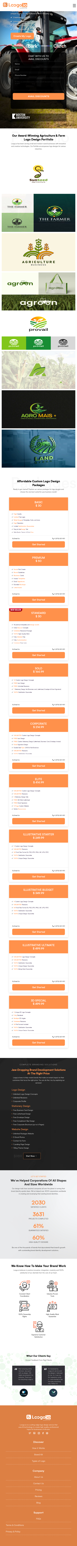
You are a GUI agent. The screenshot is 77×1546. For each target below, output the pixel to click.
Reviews (38, 1496)
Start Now (31, 1156)
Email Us (16, 538)
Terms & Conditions (15, 1525)
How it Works (38, 1448)
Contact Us (38, 1483)
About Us (38, 1477)
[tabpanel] (24, 1381)
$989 (18, 1156)
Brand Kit (38, 1454)
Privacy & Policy (13, 1531)
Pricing (38, 1489)
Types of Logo (38, 1461)
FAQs (38, 1518)
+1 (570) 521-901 (58, 538)
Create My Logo (22, 36)
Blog (38, 1502)
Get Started (38, 544)
